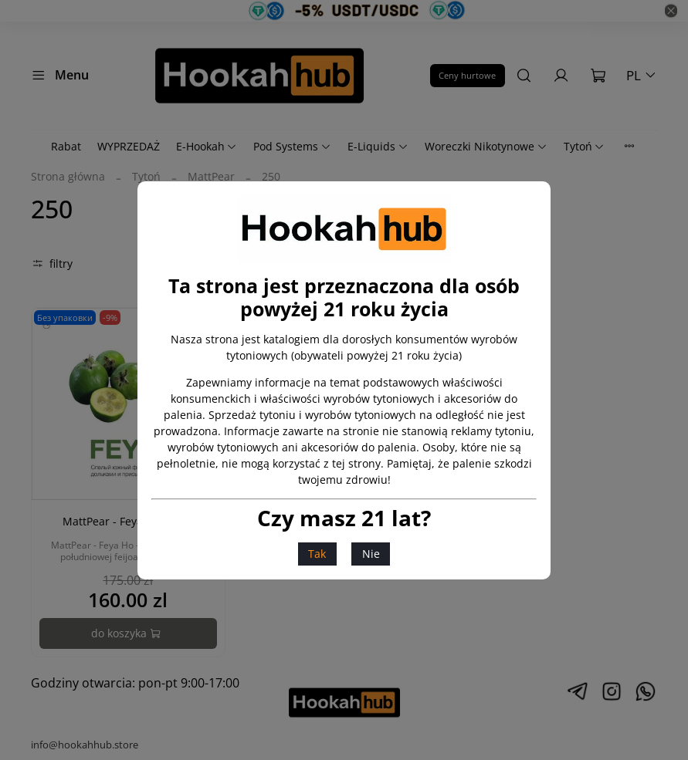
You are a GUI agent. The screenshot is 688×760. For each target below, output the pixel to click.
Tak (317, 553)
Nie (371, 553)
